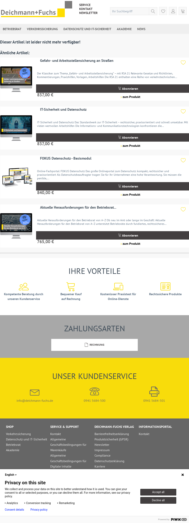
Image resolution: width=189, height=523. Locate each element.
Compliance (102, 455)
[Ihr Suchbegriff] (133, 11)
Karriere (99, 466)
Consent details (14, 509)
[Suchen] (153, 11)
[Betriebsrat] (12, 29)
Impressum (102, 450)
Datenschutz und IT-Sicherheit (26, 439)
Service (85, 5)
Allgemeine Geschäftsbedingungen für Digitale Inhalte (68, 460)
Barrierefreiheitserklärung (111, 434)
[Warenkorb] (183, 11)
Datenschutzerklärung (109, 461)
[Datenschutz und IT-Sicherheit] (87, 29)
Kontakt (86, 9)
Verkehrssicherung (18, 434)
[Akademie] (124, 29)
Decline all (158, 500)
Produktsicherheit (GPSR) (111, 439)
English (11, 474)
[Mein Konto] (173, 11)
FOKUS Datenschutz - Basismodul (65, 158)
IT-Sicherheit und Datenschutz (63, 109)
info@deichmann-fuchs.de (35, 395)
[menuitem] (85, 5)
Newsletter (88, 13)
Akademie (12, 450)
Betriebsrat (13, 445)
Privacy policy (39, 509)
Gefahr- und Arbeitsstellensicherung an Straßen (76, 60)
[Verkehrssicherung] (42, 29)
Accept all (158, 492)
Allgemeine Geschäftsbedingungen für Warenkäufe (68, 444)
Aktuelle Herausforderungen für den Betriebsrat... (78, 207)
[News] (141, 29)
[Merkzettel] (163, 11)
